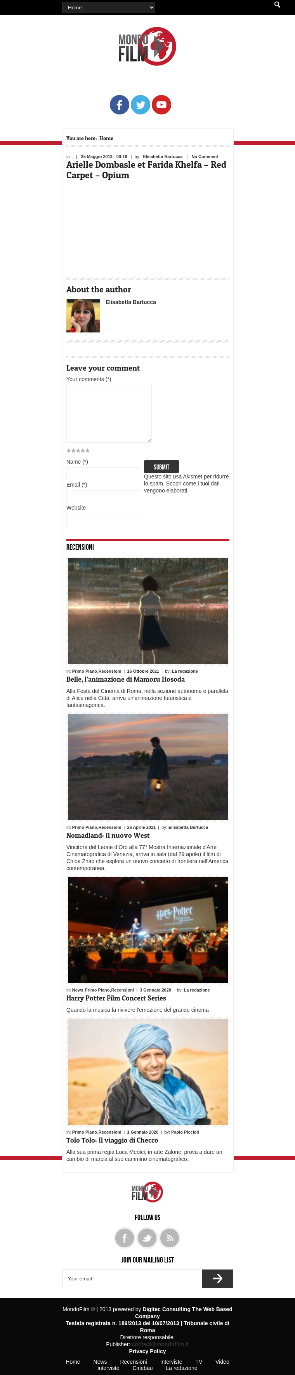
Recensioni (80, 547)
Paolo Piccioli (185, 1132)
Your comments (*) (88, 379)
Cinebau (142, 1368)
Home (106, 138)
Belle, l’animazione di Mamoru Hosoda (125, 679)
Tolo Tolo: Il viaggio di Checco (112, 1140)
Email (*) (76, 485)
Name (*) (77, 462)
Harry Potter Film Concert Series (116, 998)
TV (198, 1362)
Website (76, 508)
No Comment (204, 156)
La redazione (185, 671)
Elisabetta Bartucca (162, 156)
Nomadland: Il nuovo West (108, 835)
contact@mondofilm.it (160, 1344)
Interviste (171, 1362)
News (77, 990)
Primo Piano (84, 671)
